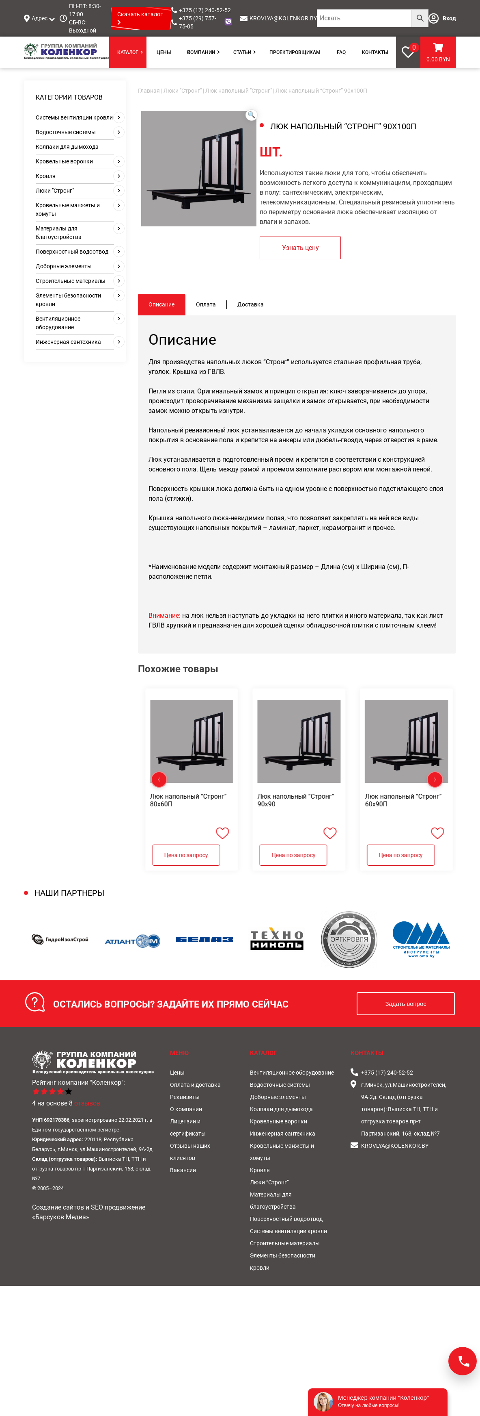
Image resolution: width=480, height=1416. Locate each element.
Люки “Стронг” (269, 1182)
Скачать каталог (140, 18)
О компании (201, 52)
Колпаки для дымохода (67, 146)
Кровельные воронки (64, 161)
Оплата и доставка (195, 1085)
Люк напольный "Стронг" (238, 90)
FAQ (341, 52)
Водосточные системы (66, 132)
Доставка (250, 304)
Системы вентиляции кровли (74, 117)
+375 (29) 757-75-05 (197, 22)
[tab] (161, 304)
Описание (161, 304)
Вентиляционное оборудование (292, 1072)
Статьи (242, 52)
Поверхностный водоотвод (72, 251)
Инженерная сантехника (68, 342)
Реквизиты (185, 1097)
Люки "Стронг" (55, 190)
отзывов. (88, 1103)
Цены (164, 52)
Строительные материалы (70, 281)
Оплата (206, 304)
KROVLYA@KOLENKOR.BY (283, 18)
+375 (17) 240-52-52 (205, 10)
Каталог (127, 52)
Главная (149, 90)
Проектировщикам (295, 52)
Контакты (375, 52)
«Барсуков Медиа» (60, 1217)
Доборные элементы (64, 266)
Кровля (46, 176)
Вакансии (183, 1170)
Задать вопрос (405, 1003)
